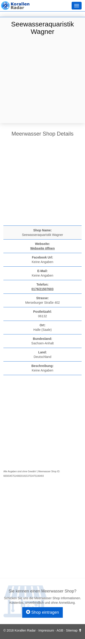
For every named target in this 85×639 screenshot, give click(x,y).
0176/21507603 (42, 289)
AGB (59, 630)
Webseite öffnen (42, 248)
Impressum (46, 630)
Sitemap (72, 630)
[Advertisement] (42, 80)
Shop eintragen (42, 612)
